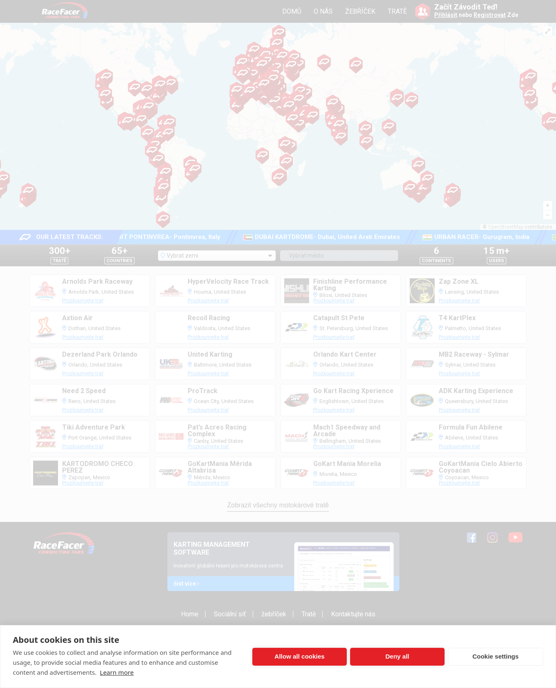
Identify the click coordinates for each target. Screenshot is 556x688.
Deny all (397, 656)
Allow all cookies (300, 656)
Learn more (117, 672)
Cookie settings (495, 656)
